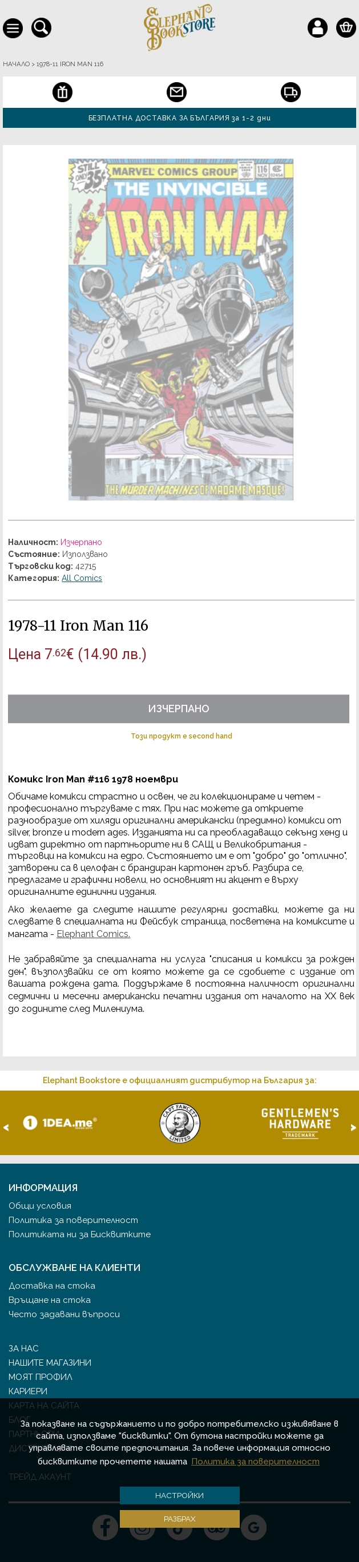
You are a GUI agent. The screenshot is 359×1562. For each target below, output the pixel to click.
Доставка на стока (52, 1286)
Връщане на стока (50, 1300)
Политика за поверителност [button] (255, 1461)
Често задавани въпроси (64, 1314)
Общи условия (40, 1206)
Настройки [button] (179, 1495)
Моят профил (40, 1377)
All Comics (82, 578)
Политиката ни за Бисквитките (80, 1234)
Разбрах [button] (180, 1518)
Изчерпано (178, 709)
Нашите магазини (50, 1363)
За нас (24, 1348)
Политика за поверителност (73, 1220)
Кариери (28, 1391)
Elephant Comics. (93, 934)
